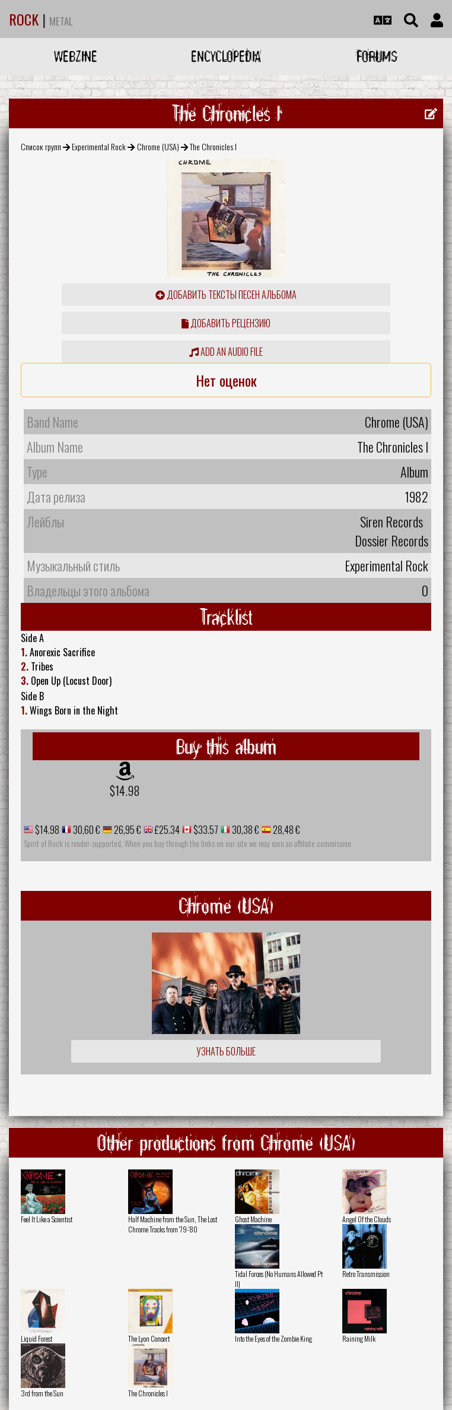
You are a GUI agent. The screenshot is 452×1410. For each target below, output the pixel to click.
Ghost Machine (253, 1219)
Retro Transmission (366, 1274)
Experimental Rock (99, 146)
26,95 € (126, 830)
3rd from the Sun (42, 1393)
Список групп (41, 146)
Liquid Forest (36, 1338)
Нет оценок (226, 380)
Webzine (75, 56)
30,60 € (85, 830)
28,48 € (285, 830)
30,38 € (244, 830)
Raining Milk (358, 1338)
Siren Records (391, 521)
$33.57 (205, 830)
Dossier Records (391, 540)
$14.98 (125, 790)
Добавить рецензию (226, 323)
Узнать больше (226, 1051)
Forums (376, 56)
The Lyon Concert (149, 1338)
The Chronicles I (148, 1393)
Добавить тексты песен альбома (226, 294)
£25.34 (166, 830)
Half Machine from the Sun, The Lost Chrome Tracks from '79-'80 (172, 1224)
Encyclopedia (226, 56)
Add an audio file (226, 351)
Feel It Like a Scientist (46, 1219)
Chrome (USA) (158, 146)
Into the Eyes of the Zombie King (273, 1338)
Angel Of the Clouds (366, 1219)
